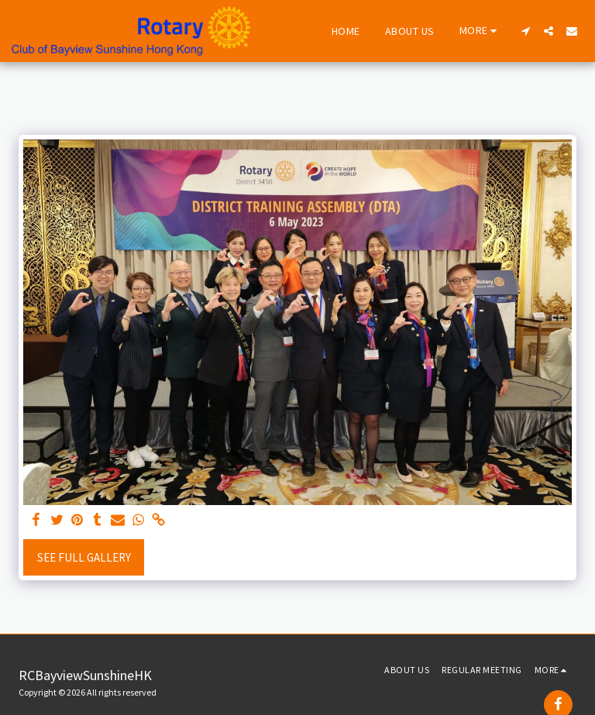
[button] (525, 31)
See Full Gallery (84, 557)
